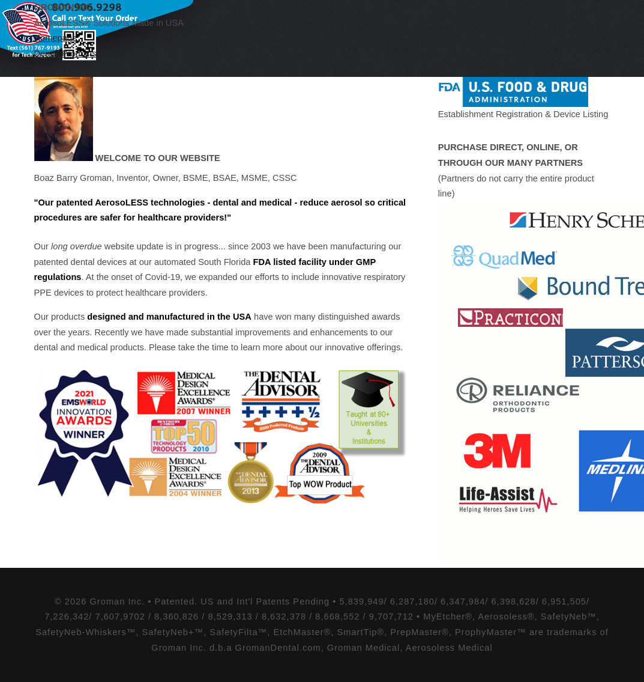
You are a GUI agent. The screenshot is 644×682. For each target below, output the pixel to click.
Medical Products (67, 69)
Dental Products (65, 53)
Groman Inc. (64, 7)
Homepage (55, 38)
